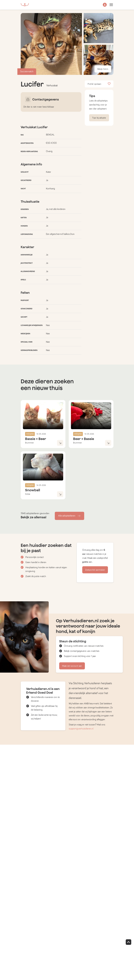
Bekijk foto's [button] (102, 69)
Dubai (27, 494)
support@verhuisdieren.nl (81, 728)
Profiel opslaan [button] (99, 84)
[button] (105, 5)
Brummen (29, 443)
